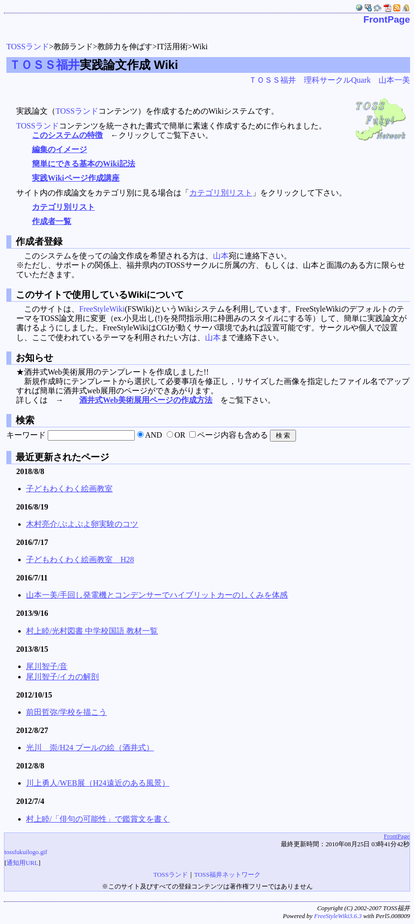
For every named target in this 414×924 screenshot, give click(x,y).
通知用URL (22, 863)
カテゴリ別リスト (220, 193)
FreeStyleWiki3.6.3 (338, 916)
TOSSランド (27, 46)
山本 (221, 256)
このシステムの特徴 (67, 135)
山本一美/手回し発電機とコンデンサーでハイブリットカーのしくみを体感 (157, 595)
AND (153, 435)
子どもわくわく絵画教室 (69, 488)
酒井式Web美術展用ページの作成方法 (145, 400)
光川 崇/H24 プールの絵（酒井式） (90, 747)
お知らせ (33, 357)
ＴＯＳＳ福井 (44, 64)
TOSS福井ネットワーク (227, 874)
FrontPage (386, 19)
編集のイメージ (59, 149)
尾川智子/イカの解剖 (62, 676)
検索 (23, 420)
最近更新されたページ (61, 457)
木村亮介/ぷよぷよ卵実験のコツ (82, 524)
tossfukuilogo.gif (25, 852)
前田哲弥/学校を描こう (66, 712)
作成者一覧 (51, 221)
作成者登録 (37, 241)
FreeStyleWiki (102, 309)
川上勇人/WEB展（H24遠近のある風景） (98, 783)
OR (180, 435)
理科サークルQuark (337, 80)
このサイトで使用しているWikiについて (98, 294)
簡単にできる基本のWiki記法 (83, 163)
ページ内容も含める (232, 435)
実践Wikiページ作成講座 (75, 178)
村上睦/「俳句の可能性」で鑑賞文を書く (98, 819)
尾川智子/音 (46, 666)
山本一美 (394, 80)
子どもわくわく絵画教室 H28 (80, 559)
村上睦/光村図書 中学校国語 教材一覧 (92, 631)
